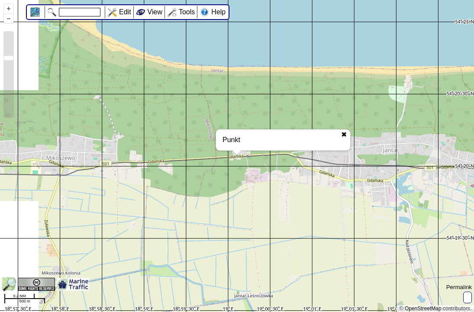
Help (218, 12)
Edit (125, 12)
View (155, 12)
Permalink (459, 287)
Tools (187, 12)
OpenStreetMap (423, 309)
